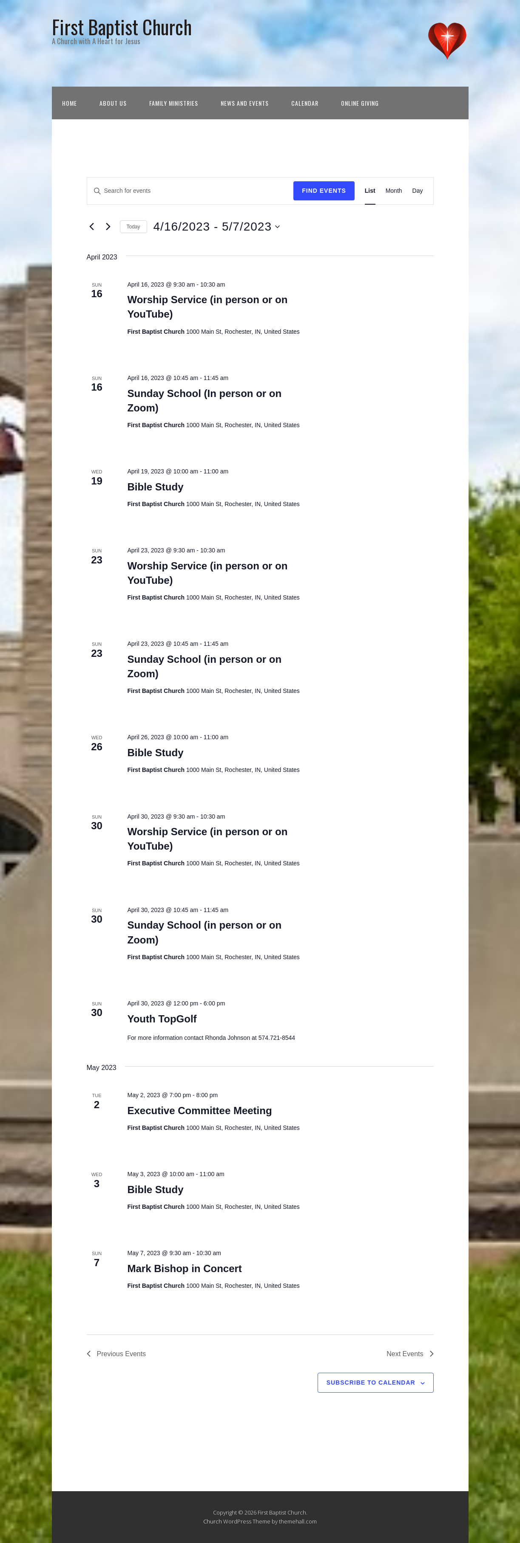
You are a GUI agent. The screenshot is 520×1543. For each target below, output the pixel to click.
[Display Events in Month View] (394, 190)
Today (133, 227)
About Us (113, 103)
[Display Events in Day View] (417, 190)
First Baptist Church (122, 26)
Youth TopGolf (161, 1019)
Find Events (324, 190)
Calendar (304, 103)
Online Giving (360, 103)
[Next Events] (108, 227)
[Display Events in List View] (370, 190)
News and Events (245, 103)
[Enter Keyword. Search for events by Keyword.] (190, 190)
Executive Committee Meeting (199, 1110)
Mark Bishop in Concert (184, 1268)
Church (212, 1521)
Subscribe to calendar (371, 1382)
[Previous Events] (92, 227)
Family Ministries (173, 103)
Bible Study (155, 487)
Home (69, 103)
